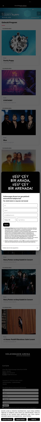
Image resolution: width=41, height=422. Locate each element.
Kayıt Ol (6, 224)
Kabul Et (33, 419)
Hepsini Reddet (20, 419)
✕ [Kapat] (37, 248)
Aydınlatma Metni (9, 228)
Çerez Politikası (27, 416)
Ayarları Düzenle (7, 419)
